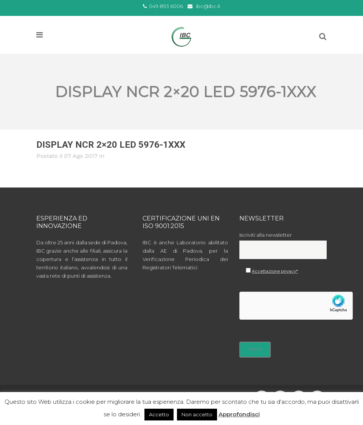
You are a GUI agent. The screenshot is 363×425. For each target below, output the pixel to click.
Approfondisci (239, 414)
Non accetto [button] (197, 414)
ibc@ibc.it (208, 6)
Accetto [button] (159, 414)
